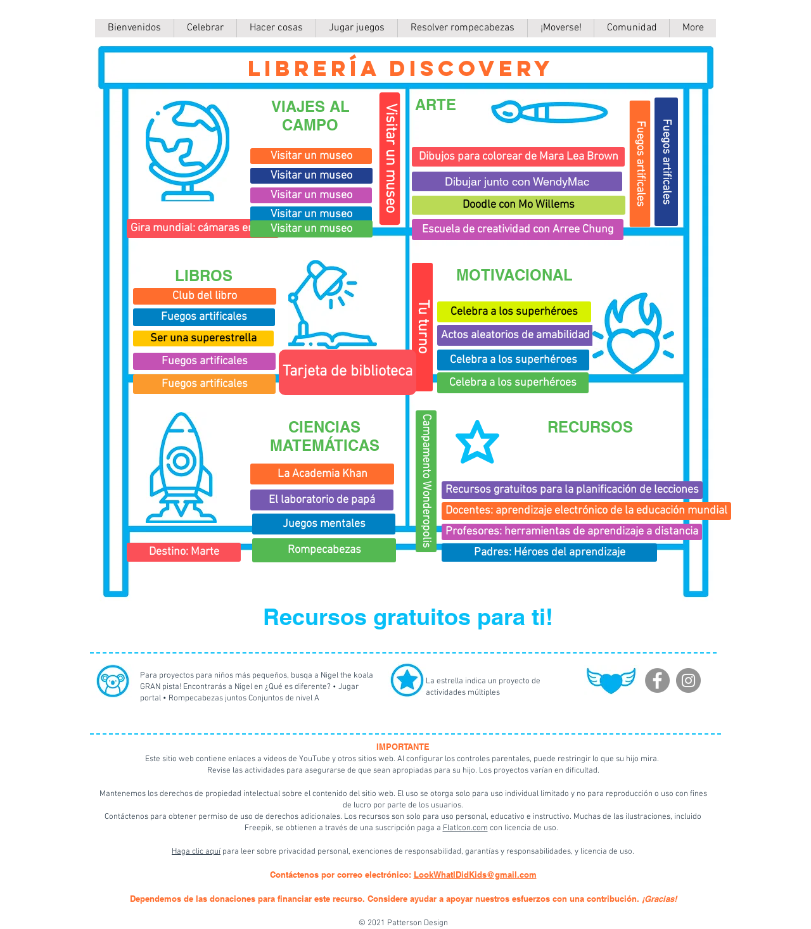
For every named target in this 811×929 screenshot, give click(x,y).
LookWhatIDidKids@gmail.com (475, 874)
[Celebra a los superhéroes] (513, 360)
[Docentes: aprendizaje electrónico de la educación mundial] (586, 511)
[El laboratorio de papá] (321, 500)
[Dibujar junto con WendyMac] (517, 181)
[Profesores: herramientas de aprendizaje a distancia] (572, 532)
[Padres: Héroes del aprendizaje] (549, 552)
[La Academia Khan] (322, 474)
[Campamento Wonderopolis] (426, 481)
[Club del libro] (204, 296)
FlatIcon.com (465, 828)
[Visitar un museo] (390, 158)
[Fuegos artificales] (204, 317)
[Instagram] (688, 680)
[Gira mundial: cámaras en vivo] (203, 228)
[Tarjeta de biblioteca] (347, 372)
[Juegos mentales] (323, 524)
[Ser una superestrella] (203, 338)
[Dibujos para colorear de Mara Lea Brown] (518, 157)
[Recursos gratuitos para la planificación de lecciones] (572, 490)
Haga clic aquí (196, 852)
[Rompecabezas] (324, 550)
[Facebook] (657, 680)
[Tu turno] (422, 327)
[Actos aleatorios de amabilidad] (515, 335)
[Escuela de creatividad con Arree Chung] (517, 229)
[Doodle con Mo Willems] (518, 205)
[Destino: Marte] (184, 552)
